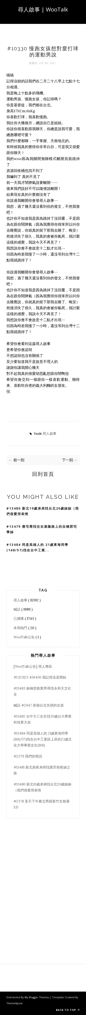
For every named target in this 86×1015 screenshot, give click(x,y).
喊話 (17, 609)
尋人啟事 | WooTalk (43, 9)
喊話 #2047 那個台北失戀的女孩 (39, 705)
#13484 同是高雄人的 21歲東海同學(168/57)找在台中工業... (37, 547)
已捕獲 (19, 618)
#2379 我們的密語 (28, 756)
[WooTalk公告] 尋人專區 (33, 666)
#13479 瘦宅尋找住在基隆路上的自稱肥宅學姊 (41, 529)
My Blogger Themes (37, 997)
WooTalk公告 (25, 637)
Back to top (68, 1010)
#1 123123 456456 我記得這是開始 (40, 677)
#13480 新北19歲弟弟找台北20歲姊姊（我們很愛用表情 (42, 511)
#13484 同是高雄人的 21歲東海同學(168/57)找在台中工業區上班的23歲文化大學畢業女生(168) (43, 739)
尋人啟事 (49, 433)
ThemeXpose (14, 1003)
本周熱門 (21, 628)
